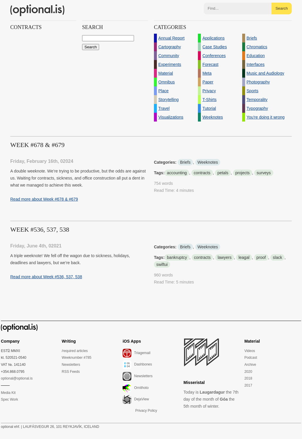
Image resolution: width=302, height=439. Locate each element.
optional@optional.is (17, 378)
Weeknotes (208, 162)
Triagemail (136, 353)
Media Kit (8, 393)
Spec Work (9, 399)
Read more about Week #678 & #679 (44, 199)
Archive (250, 365)
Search (281, 8)
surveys (264, 172)
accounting (177, 172)
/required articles (75, 351)
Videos (249, 351)
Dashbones (137, 364)
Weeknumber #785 (76, 358)
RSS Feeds (71, 372)
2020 (248, 372)
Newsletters (71, 365)
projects (242, 172)
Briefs (185, 162)
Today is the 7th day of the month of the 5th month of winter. (211, 399)
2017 (248, 385)
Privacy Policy (146, 411)
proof (261, 257)
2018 (248, 378)
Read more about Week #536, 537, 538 (46, 276)
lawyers (224, 257)
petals (222, 172)
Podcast (250, 358)
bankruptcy (177, 257)
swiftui (162, 264)
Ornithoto (136, 388)
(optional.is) (37, 10)
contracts (202, 172)
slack (277, 257)
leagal (243, 257)
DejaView (136, 399)
